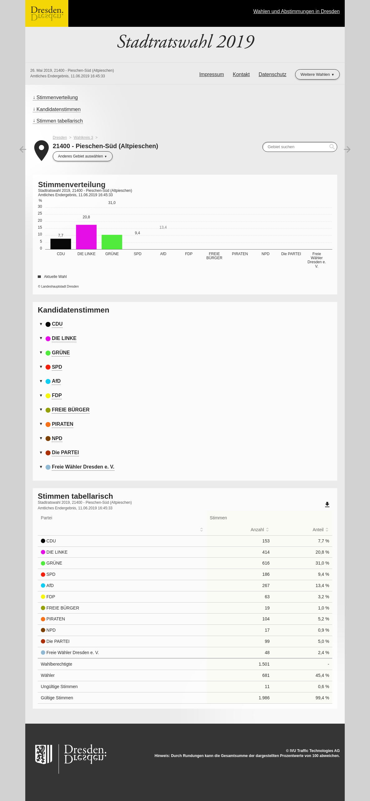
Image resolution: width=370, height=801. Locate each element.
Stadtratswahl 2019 (185, 42)
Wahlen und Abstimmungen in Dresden (296, 11)
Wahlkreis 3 (83, 137)
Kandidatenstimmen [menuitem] (58, 109)
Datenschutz (272, 74)
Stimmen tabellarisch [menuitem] (60, 121)
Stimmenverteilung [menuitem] (57, 97)
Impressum (211, 74)
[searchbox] (299, 147)
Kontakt (241, 74)
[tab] (185, 324)
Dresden (60, 137)
